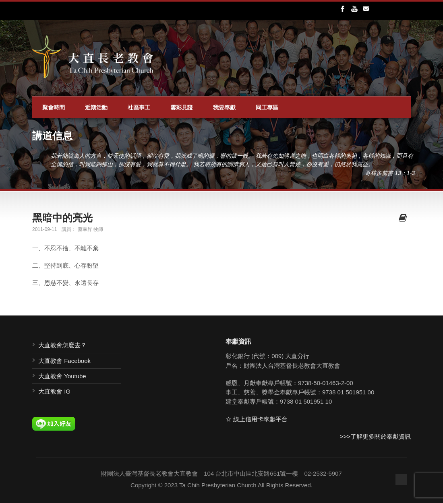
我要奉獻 (224, 107)
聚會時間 (53, 107)
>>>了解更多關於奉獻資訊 (375, 436)
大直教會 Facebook (64, 360)
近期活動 (96, 107)
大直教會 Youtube (62, 376)
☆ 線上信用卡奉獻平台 (257, 419)
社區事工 (139, 107)
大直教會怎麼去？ (62, 345)
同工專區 (267, 107)
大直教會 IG (54, 391)
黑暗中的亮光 (62, 217)
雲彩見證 (181, 107)
